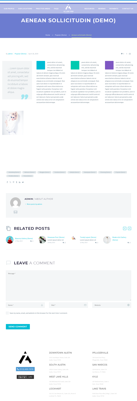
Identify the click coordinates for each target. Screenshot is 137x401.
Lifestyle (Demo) (74, 172)
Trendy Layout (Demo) (88, 237)
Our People (9, 9)
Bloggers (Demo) (44, 172)
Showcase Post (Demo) (56, 237)
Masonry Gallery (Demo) (24, 238)
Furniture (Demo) (60, 172)
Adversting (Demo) (14, 172)
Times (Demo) (28, 176)
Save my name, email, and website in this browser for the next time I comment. (39, 313)
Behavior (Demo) (29, 172)
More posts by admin (34, 204)
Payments (113, 9)
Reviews (102, 9)
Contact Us (127, 9)
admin (10, 54)
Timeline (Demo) (13, 176)
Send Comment (18, 326)
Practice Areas (43, 9)
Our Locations (25, 9)
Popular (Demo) (20, 54)
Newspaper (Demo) (89, 172)
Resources (89, 9)
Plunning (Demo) (105, 172)
